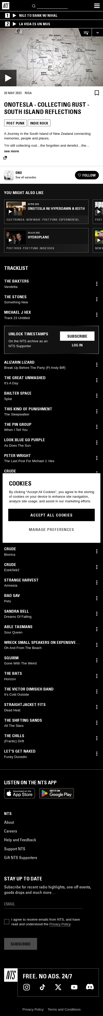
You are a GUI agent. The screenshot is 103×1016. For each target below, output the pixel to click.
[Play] (51, 57)
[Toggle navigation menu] (97, 6)
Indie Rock (39, 123)
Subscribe (77, 336)
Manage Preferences (51, 529)
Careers (10, 831)
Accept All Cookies (51, 515)
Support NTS (14, 848)
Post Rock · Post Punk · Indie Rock (30, 248)
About (9, 822)
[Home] (5, 5)
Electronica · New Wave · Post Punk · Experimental (42, 219)
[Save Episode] (97, 92)
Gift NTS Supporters (20, 857)
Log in (77, 345)
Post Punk (15, 123)
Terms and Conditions (64, 1009)
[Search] (34, 5)
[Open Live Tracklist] (85, 32)
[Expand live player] (97, 32)
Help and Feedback (20, 839)
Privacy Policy (59, 924)
